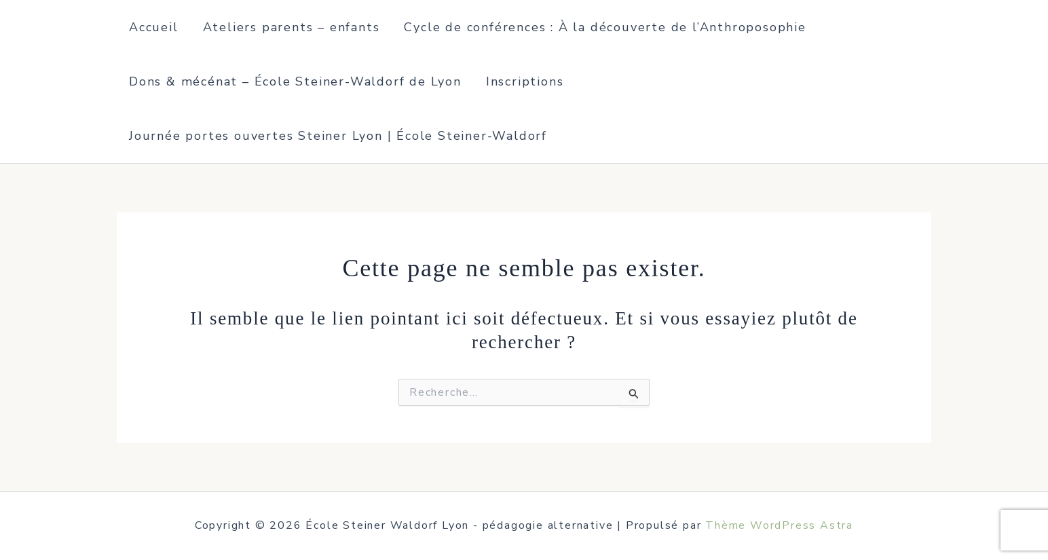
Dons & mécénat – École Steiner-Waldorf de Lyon (295, 81)
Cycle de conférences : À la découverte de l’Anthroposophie (605, 27)
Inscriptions (525, 81)
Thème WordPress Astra (779, 525)
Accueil (154, 27)
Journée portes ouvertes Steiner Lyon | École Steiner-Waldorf (338, 136)
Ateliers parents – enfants (291, 27)
